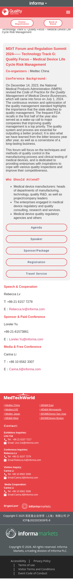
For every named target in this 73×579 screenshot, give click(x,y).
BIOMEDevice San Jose (53, 414)
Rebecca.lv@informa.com (27, 309)
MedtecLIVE (11, 409)
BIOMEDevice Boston (52, 418)
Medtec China (12, 405)
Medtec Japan (12, 414)
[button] (68, 12)
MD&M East (47, 405)
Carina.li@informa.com (25, 369)
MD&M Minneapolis (51, 409)
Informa (37, 3)
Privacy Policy (41, 561)
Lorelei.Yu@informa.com (26, 339)
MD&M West (11, 418)
